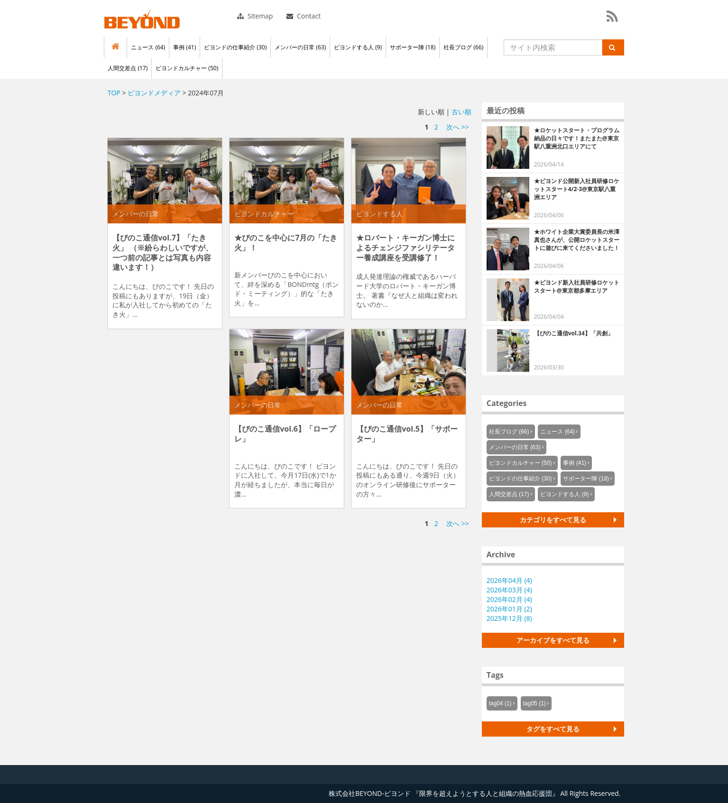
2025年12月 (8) (509, 618)
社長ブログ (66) (463, 47)
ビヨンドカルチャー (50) (187, 68)
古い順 (461, 111)
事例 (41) (184, 47)
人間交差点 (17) (127, 68)
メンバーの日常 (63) (300, 47)
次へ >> (457, 126)
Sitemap (255, 15)
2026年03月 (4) (509, 589)
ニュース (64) (148, 47)
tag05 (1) (534, 703)
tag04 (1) (500, 703)
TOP (114, 92)
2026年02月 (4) (509, 599)
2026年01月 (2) (509, 608)
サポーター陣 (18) (412, 47)
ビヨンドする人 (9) (358, 47)
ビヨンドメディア (154, 92)
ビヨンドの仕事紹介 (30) (235, 47)
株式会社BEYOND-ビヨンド (142, 18)
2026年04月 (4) (509, 580)
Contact (303, 15)
